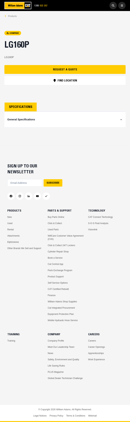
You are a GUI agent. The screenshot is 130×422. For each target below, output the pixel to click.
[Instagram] (19, 196)
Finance (52, 295)
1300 (42, 6)
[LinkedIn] (28, 196)
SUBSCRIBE (53, 182)
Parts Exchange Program (60, 270)
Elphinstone (13, 242)
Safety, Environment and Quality (63, 359)
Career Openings (96, 347)
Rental (10, 229)
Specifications (20, 107)
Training (11, 340)
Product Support (56, 276)
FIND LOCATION (65, 80)
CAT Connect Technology (100, 217)
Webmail (92, 415)
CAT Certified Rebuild (58, 289)
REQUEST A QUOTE (65, 69)
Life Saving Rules (56, 365)
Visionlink (92, 229)
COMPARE (13, 33)
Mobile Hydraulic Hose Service (63, 320)
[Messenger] (46, 196)
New (9, 217)
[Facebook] (11, 196)
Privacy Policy (56, 415)
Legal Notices (40, 415)
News (50, 353)
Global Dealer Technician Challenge (65, 378)
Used (9, 223)
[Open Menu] (122, 5)
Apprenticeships (96, 353)
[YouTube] (37, 196)
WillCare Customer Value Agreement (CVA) (65, 237)
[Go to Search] (113, 5)
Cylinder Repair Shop (58, 251)
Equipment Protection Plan (61, 314)
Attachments (13, 236)
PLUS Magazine (56, 372)
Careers (92, 340)
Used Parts (53, 229)
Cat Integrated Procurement (61, 308)
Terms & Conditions (75, 415)
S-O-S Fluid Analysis (98, 223)
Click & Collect (55, 223)
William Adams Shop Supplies (62, 301)
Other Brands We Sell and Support (24, 248)
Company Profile (56, 340)
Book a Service (55, 258)
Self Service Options (58, 283)
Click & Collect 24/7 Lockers (61, 245)
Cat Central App (55, 264)
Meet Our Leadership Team (61, 347)
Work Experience (96, 359)
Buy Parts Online (56, 217)
